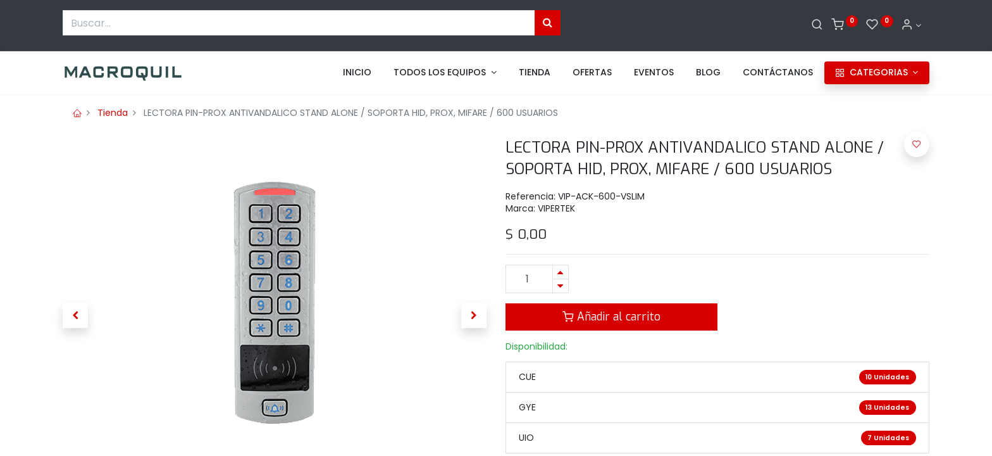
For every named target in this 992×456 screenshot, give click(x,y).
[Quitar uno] (560, 286)
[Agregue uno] (560, 272)
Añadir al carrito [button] (611, 316)
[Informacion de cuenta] (911, 25)
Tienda (112, 112)
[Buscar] (817, 25)
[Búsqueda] (548, 22)
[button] (75, 315)
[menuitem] (357, 72)
